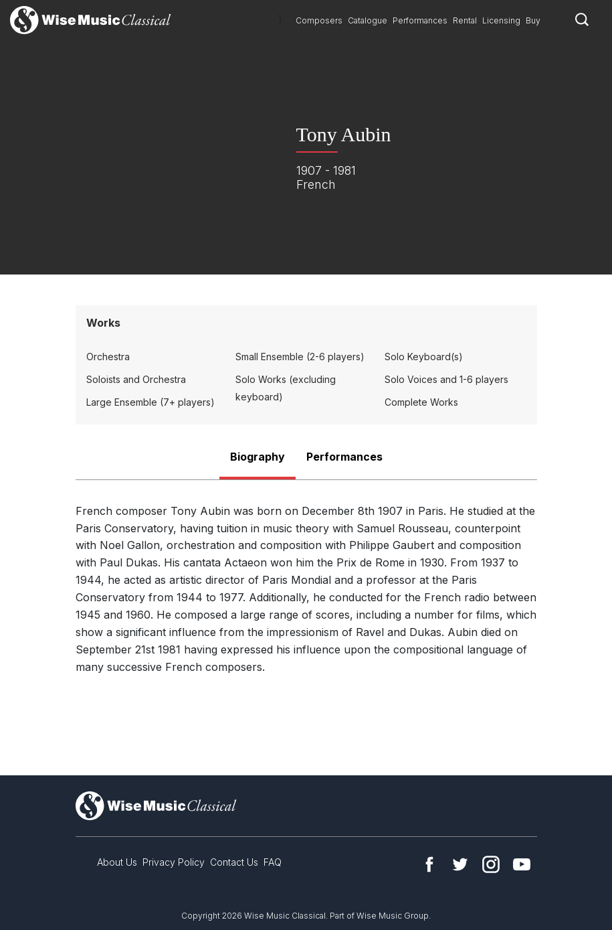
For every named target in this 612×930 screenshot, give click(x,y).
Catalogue (367, 20)
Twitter (460, 864)
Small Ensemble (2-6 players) (300, 356)
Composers (319, 20)
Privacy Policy (173, 862)
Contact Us (234, 862)
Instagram (491, 864)
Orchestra (108, 356)
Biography (257, 456)
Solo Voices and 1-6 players (446, 379)
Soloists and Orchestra (136, 379)
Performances (420, 20)
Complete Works (421, 402)
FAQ (273, 862)
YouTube (521, 864)
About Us (117, 862)
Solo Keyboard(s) (424, 356)
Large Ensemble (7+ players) (150, 402)
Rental (465, 20)
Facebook (429, 864)
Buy (533, 20)
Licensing (501, 20)
